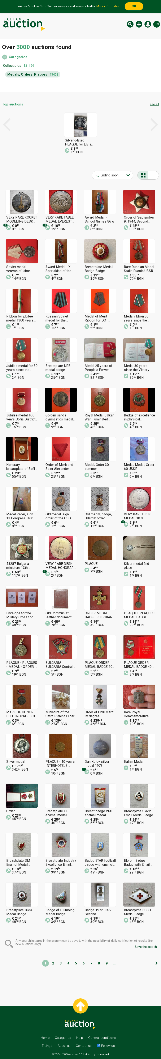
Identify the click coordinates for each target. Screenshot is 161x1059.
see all (154, 104)
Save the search (146, 946)
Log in (147, 24)
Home (45, 1038)
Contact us (84, 1046)
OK (134, 6)
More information (108, 6)
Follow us (107, 1046)
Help (79, 1038)
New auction (139, 24)
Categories (18, 57)
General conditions (102, 1038)
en (157, 24)
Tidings (47, 1046)
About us (64, 1046)
